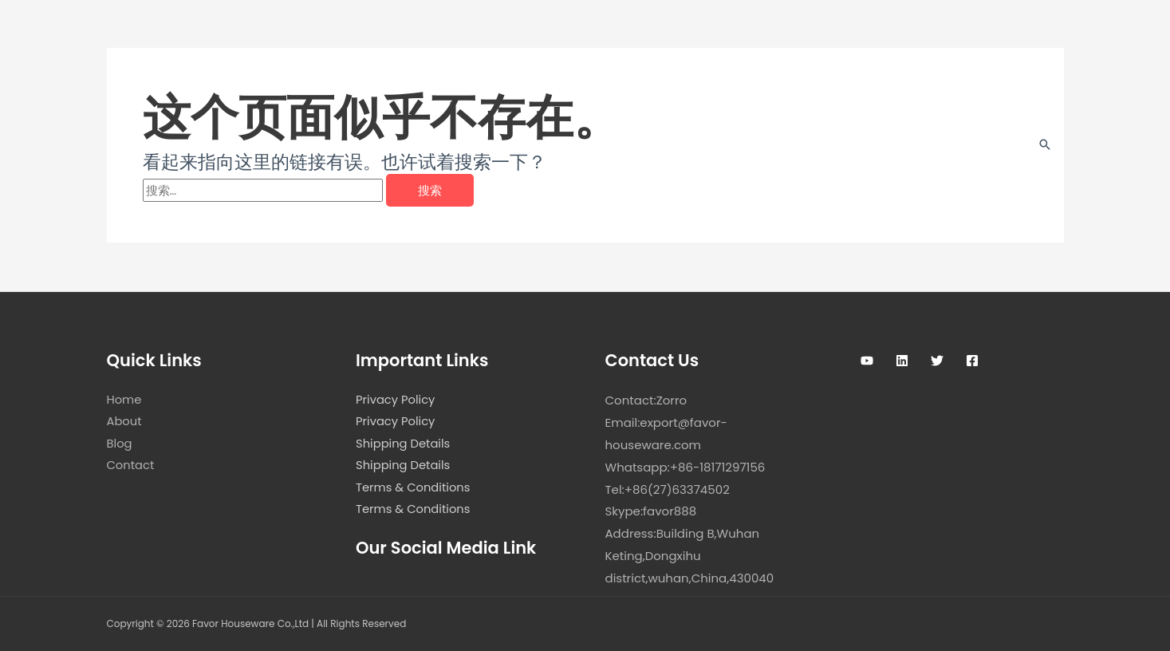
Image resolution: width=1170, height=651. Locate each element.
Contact (131, 467)
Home (125, 400)
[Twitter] (937, 360)
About (125, 422)
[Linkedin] (902, 360)
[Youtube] (867, 360)
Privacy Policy (396, 400)
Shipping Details (404, 444)
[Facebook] (972, 360)
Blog (120, 444)
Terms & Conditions (414, 489)
